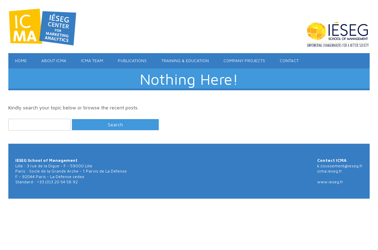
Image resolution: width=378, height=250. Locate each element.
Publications (132, 60)
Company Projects (244, 60)
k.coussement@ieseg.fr (340, 165)
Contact (289, 60)
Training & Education (185, 60)
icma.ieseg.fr (329, 171)
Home (21, 60)
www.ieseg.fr (330, 181)
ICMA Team (92, 60)
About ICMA (53, 60)
